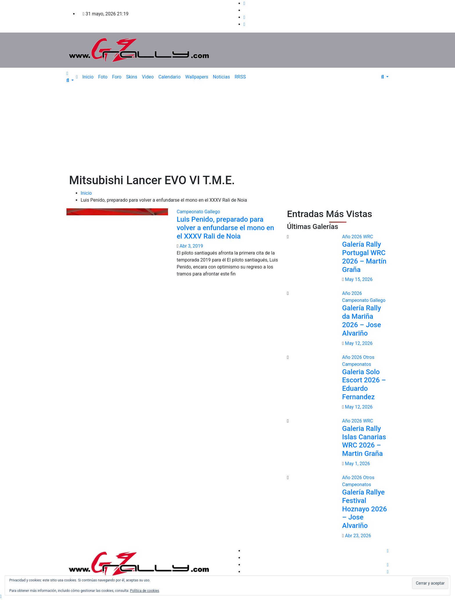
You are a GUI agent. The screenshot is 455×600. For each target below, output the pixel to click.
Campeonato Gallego (198, 211)
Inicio (87, 77)
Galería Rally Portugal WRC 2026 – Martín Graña (364, 256)
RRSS (240, 77)
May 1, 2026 (357, 463)
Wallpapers (196, 77)
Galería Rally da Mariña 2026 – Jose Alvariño (361, 320)
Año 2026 (352, 236)
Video (148, 77)
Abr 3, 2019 (191, 246)
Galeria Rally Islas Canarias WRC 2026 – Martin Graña (364, 441)
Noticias (221, 77)
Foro (116, 77)
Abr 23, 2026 (358, 535)
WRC (368, 236)
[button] (70, 80)
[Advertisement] (227, 130)
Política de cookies (144, 591)
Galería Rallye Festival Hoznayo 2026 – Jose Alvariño (364, 509)
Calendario (169, 77)
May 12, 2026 (359, 343)
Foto (102, 77)
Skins (131, 77)
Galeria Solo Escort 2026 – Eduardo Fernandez (364, 384)
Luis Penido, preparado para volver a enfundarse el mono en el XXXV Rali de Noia (225, 227)
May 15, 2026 (359, 279)
